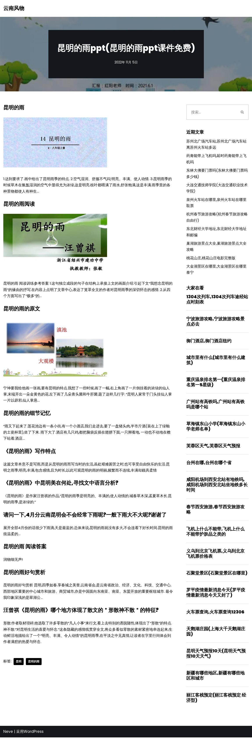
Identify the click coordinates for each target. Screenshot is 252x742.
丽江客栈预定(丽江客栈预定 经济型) (216, 702)
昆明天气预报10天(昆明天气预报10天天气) (216, 658)
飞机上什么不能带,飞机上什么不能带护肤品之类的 (215, 535)
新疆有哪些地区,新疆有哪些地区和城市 (215, 680)
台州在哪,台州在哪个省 (208, 466)
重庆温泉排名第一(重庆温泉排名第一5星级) (215, 385)
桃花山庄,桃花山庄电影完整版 (210, 260)
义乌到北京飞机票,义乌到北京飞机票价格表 (215, 557)
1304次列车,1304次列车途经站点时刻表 (217, 301)
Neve (8, 736)
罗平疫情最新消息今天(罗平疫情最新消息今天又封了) (215, 596)
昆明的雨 (33, 665)
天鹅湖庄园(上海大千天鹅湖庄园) (215, 635)
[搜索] (211, 112)
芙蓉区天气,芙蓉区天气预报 (213, 449)
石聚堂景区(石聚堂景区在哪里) (216, 577)
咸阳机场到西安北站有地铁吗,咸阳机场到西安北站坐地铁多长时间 (217, 488)
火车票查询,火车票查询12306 (215, 616)
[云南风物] (13, 8)
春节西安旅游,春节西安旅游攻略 (215, 513)
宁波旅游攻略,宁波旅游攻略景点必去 (215, 323)
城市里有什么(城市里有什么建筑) (215, 363)
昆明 (18, 665)
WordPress (34, 736)
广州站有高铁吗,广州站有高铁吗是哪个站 (215, 407)
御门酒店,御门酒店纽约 (208, 343)
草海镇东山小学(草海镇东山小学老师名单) (215, 429)
